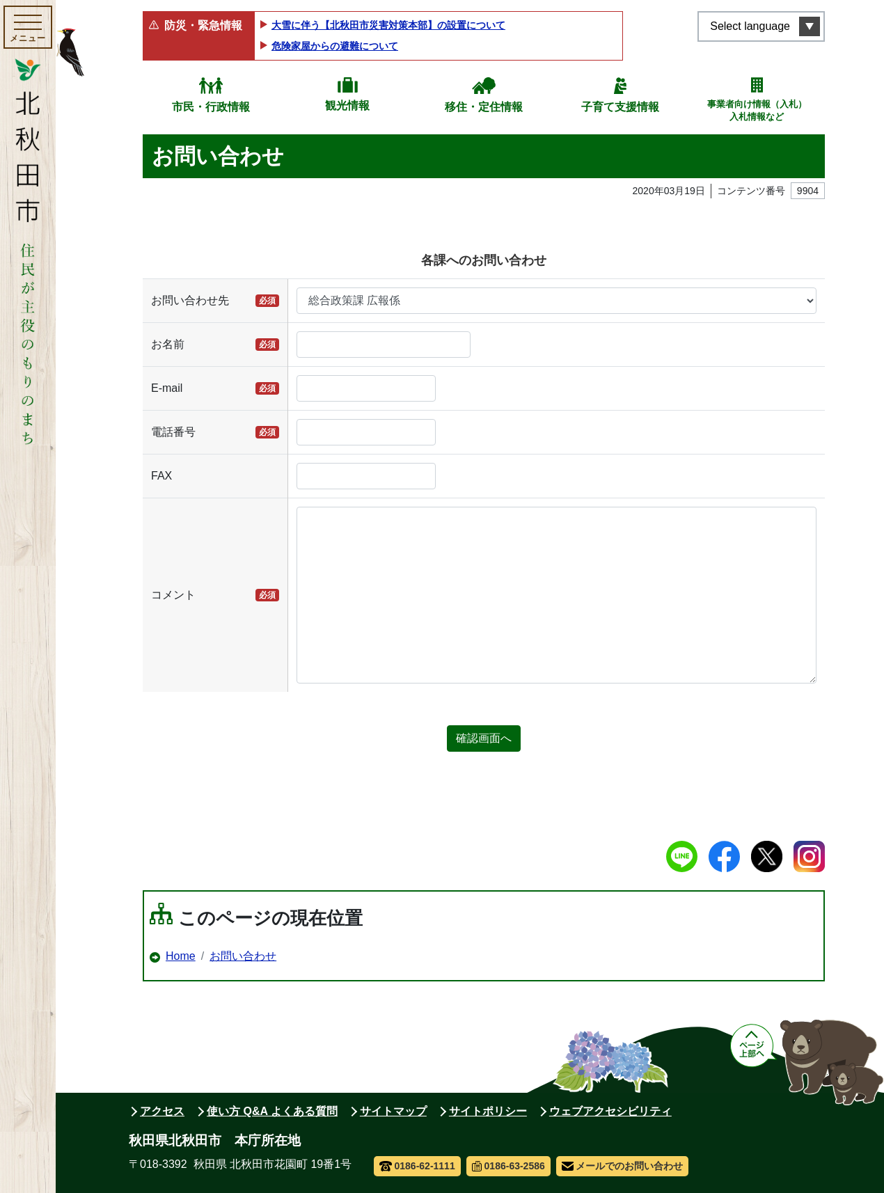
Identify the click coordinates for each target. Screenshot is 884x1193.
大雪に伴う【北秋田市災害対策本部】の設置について (388, 25)
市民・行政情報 (211, 107)
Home (181, 956)
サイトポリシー (488, 1111)
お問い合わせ (243, 956)
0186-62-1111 (417, 1165)
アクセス (162, 1111)
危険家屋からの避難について (334, 46)
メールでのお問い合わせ (623, 1165)
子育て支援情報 (620, 107)
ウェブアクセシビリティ (610, 1111)
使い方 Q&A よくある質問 (272, 1111)
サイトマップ (393, 1111)
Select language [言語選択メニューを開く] (750, 26)
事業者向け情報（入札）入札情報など (757, 110)
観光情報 (347, 105)
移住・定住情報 (484, 107)
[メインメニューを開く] (27, 27)
